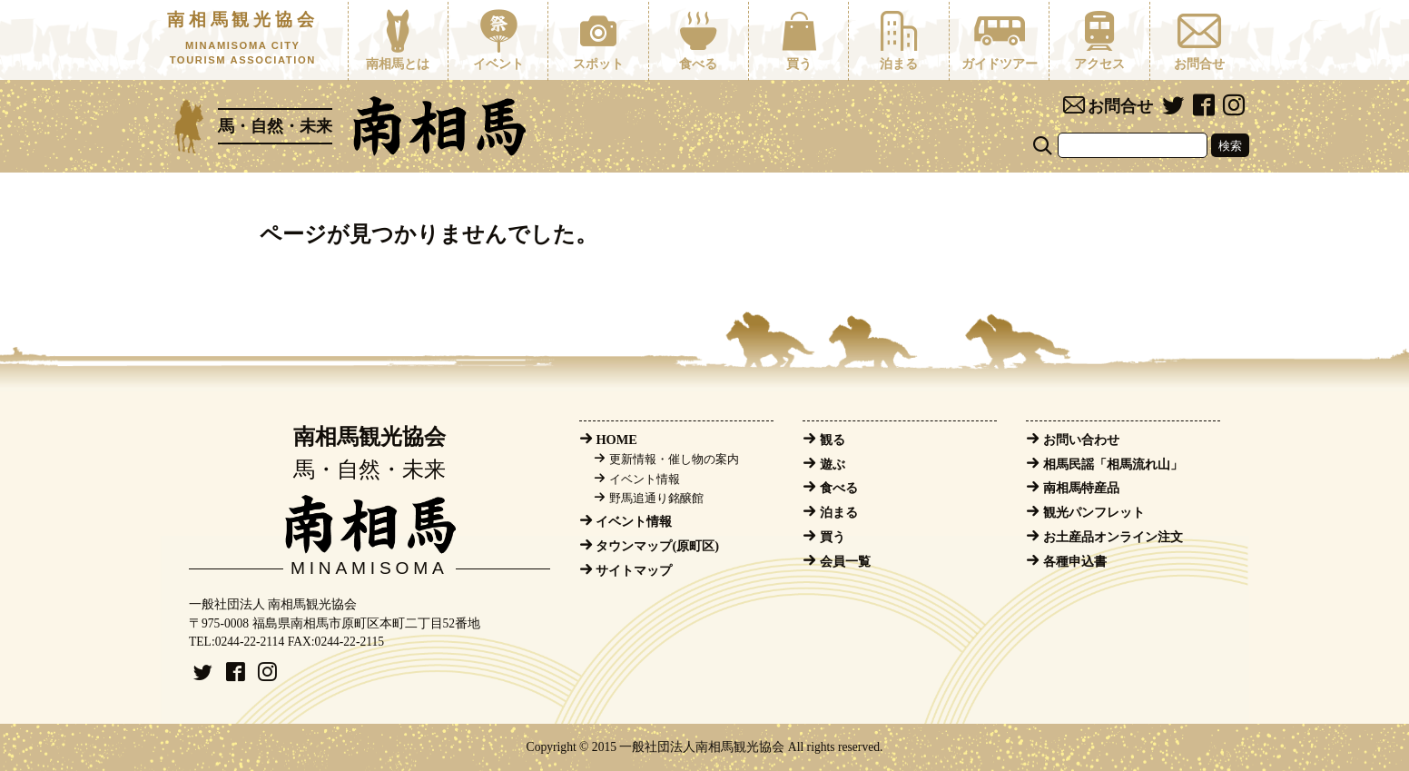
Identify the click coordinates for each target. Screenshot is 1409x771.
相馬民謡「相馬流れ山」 (1113, 464)
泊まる (898, 40)
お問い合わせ (1081, 439)
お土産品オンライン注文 (1113, 536)
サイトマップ (634, 570)
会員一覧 (845, 561)
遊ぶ (832, 464)
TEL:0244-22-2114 (236, 641)
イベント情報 (644, 479)
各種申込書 (1075, 561)
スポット (597, 40)
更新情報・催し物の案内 (674, 459)
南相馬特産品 (1081, 487)
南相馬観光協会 (243, 39)
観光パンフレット (1094, 512)
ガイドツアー (999, 40)
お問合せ (1199, 40)
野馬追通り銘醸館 (656, 498)
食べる (698, 40)
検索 (1230, 146)
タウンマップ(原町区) (657, 546)
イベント (497, 40)
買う (798, 40)
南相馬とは (398, 40)
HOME (616, 439)
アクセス (1098, 40)
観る (832, 439)
